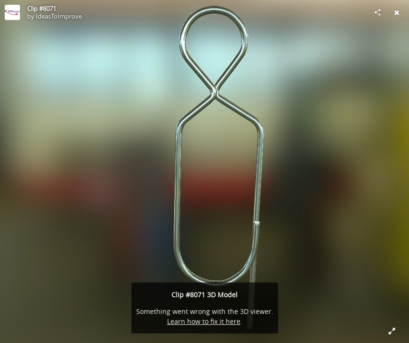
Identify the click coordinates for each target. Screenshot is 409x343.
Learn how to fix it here (203, 321)
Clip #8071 (41, 8)
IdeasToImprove (59, 16)
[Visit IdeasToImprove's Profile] (12, 12)
